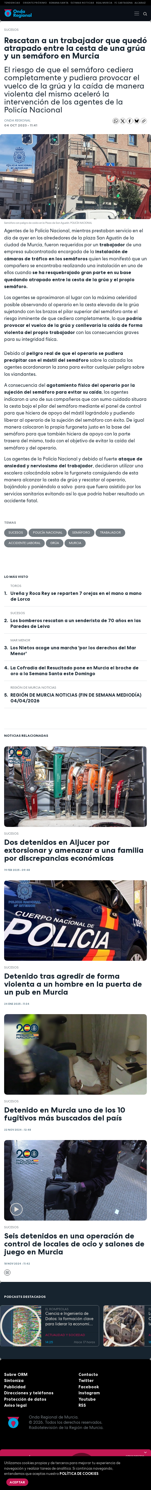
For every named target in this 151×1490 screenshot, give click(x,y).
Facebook (89, 1386)
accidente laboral (24, 543)
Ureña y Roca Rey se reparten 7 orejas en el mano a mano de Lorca (76, 596)
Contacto (88, 1374)
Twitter (86, 1380)
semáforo (81, 532)
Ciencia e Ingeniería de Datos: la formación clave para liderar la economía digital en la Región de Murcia (69, 1318)
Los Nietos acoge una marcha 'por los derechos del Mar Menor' (73, 650)
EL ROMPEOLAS (57, 1309)
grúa (54, 543)
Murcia (75, 543)
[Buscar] (143, 13)
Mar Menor (20, 640)
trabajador (110, 532)
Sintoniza (14, 1380)
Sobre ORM (15, 1374)
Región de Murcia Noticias (33, 687)
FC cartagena (123, 2)
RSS (82, 1405)
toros (15, 586)
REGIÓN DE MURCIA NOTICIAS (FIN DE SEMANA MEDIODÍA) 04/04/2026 (75, 697)
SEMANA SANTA (58, 2)
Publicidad (15, 1386)
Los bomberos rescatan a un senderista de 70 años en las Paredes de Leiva (75, 623)
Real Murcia (104, 2)
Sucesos (11, 29)
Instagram (89, 1392)
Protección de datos (25, 1399)
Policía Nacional (47, 532)
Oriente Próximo (35, 2)
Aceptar (17, 1482)
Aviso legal (15, 1405)
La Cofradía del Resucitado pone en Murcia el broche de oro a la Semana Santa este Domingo (74, 670)
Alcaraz (140, 2)
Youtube (87, 1399)
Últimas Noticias (82, 2)
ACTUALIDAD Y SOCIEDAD (65, 1335)
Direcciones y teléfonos (29, 1392)
